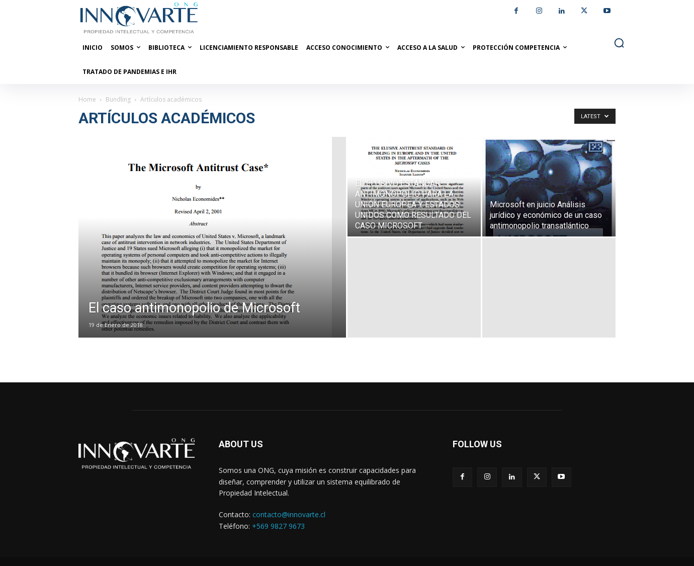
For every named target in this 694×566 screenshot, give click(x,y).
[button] (619, 42)
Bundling (118, 99)
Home (87, 99)
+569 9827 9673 (278, 526)
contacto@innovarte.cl (288, 514)
